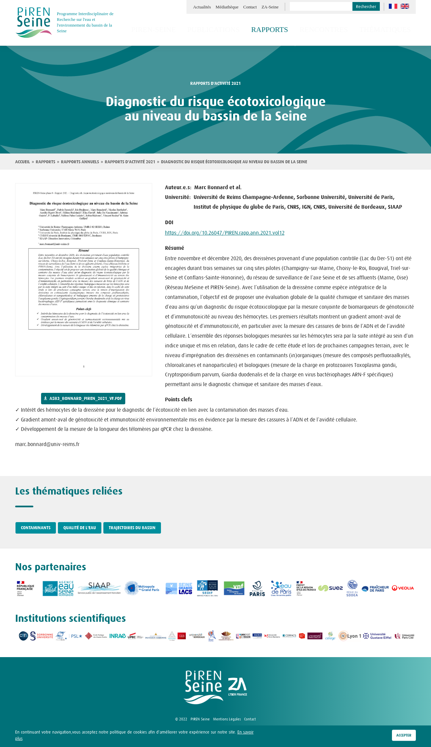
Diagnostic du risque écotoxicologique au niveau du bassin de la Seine (234, 162)
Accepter (403, 737)
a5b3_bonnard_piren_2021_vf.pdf (85, 399)
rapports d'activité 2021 (215, 83)
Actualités (202, 6)
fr (393, 6)
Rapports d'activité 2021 (130, 162)
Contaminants (36, 528)
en (405, 6)
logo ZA (238, 687)
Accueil (22, 162)
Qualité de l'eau (79, 528)
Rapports (45, 162)
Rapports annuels (80, 162)
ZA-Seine (270, 6)
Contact (250, 6)
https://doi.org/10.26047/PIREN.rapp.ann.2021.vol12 (225, 233)
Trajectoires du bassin (132, 528)
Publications (242, 29)
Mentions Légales (227, 719)
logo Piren (203, 687)
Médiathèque (227, 6)
